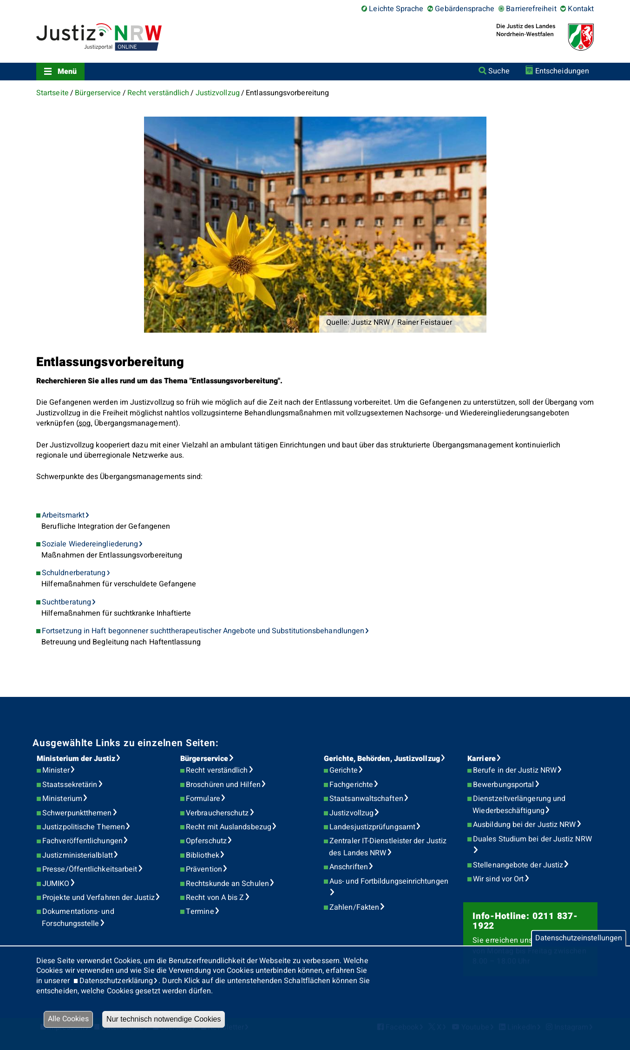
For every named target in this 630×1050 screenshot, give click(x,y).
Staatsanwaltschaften (366, 798)
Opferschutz (206, 841)
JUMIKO (55, 883)
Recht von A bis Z (215, 897)
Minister (56, 770)
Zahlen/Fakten (354, 907)
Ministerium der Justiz (76, 758)
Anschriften (348, 867)
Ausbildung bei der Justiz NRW (524, 824)
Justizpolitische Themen (83, 827)
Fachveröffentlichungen (82, 841)
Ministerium (62, 798)
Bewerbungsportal (503, 784)
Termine (200, 911)
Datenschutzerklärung (116, 980)
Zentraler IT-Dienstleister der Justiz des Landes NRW (387, 847)
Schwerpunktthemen (77, 813)
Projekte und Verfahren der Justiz (98, 897)
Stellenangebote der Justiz (518, 865)
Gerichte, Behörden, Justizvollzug (382, 758)
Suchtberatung (66, 602)
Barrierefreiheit (531, 8)
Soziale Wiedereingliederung (90, 544)
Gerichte (343, 770)
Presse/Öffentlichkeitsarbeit (89, 869)
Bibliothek (202, 855)
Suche (498, 71)
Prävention (204, 869)
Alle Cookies (68, 1018)
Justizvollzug (218, 93)
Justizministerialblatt (77, 855)
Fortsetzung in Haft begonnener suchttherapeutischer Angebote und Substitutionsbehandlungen (203, 631)
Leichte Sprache (396, 8)
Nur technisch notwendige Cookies (163, 1019)
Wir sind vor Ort (498, 879)
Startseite (52, 93)
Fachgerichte (351, 784)
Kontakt (581, 8)
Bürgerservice (98, 93)
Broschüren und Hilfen (223, 784)
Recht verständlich (158, 93)
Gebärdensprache (464, 8)
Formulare (203, 798)
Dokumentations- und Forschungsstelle (78, 917)
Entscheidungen (562, 71)
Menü (67, 71)
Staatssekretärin (69, 784)
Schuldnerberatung (73, 573)
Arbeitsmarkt (63, 515)
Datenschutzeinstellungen (578, 938)
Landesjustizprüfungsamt (372, 827)
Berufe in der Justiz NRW (515, 770)
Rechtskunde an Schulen (227, 883)
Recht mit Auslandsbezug (228, 827)
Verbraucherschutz (217, 813)
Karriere (481, 758)
